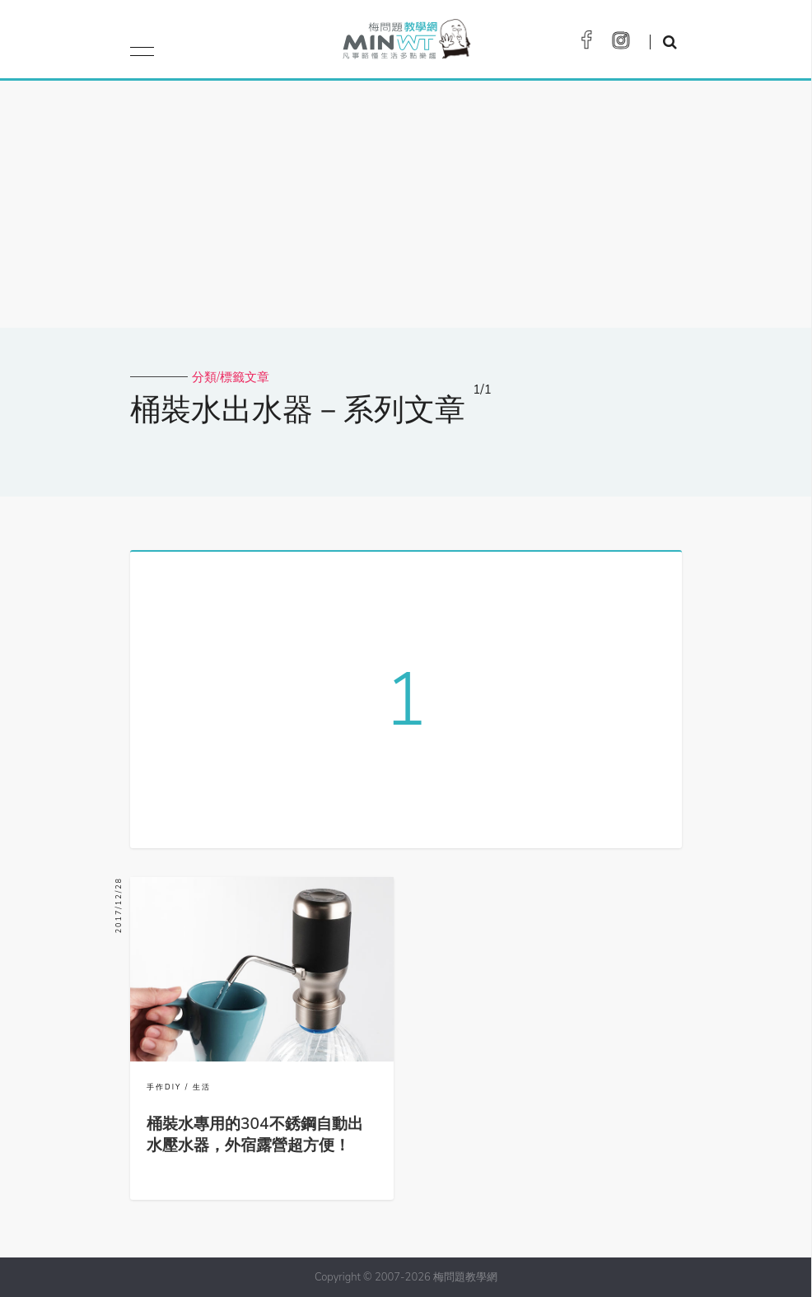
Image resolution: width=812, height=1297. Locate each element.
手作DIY (164, 1087)
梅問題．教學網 (406, 43)
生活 (202, 1087)
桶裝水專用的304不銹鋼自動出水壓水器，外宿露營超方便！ (255, 1134)
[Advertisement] (406, 204)
